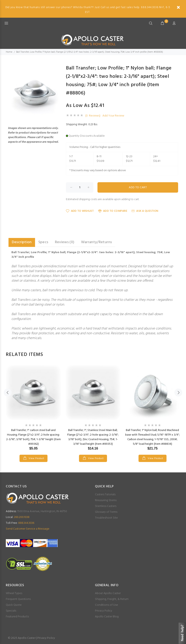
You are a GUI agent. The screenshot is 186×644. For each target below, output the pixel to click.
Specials (11, 610)
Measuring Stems (106, 500)
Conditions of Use (106, 605)
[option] (33, 409)
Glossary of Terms (106, 512)
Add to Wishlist (80, 211)
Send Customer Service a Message (27, 528)
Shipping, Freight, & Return (112, 599)
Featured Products (17, 616)
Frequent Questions (18, 599)
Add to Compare (112, 211)
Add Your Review (113, 116)
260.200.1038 (17, 517)
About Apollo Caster (108, 593)
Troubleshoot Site (106, 517)
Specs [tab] (43, 242)
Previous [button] (8, 392)
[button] (58, 67)
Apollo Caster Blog (107, 616)
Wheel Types (14, 593)
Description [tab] (22, 242)
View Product (36, 458)
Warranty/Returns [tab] (96, 242)
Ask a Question (144, 211)
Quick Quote (14, 605)
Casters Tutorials (105, 494)
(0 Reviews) (92, 116)
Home (9, 52)
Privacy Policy (103, 610)
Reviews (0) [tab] (64, 242)
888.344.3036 (20, 523)
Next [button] (178, 392)
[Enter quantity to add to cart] (79, 187)
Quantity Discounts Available (87, 136)
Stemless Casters (105, 506)
